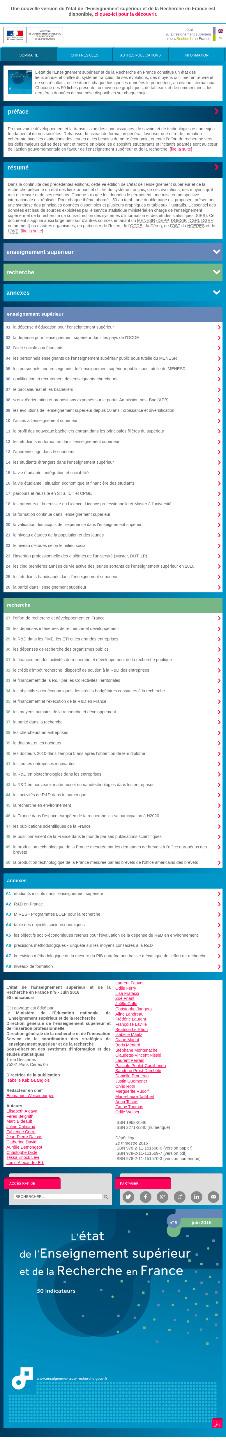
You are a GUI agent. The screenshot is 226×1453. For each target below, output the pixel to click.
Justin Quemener (131, 1081)
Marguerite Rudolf (132, 1091)
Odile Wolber (127, 1112)
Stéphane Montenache (136, 1050)
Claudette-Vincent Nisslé (138, 1055)
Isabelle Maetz (128, 1034)
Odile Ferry (125, 988)
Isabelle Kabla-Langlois (28, 1080)
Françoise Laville (131, 1024)
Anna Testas (126, 1101)
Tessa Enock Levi (22, 1157)
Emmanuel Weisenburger (30, 1095)
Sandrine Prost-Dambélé (138, 1070)
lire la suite (181, 149)
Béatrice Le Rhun (131, 1029)
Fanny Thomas (129, 1106)
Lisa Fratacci (127, 993)
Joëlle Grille (126, 1003)
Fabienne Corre (21, 1131)
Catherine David (21, 1142)
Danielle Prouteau (132, 1076)
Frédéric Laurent (130, 1019)
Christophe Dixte (21, 1152)
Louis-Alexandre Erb (25, 1162)
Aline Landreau (129, 1014)
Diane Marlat (127, 1039)
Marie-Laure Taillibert (134, 1096)
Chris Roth (125, 1086)
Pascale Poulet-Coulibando (140, 1065)
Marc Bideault (19, 1121)
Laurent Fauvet (129, 983)
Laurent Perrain (129, 1060)
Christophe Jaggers (133, 1009)
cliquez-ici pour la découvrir (125, 14)
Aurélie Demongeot (24, 1147)
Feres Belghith (19, 1116)
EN (220, 38)
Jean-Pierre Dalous (24, 1136)
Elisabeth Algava (21, 1111)
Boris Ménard (127, 1045)
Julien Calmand (20, 1126)
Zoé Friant (125, 998)
